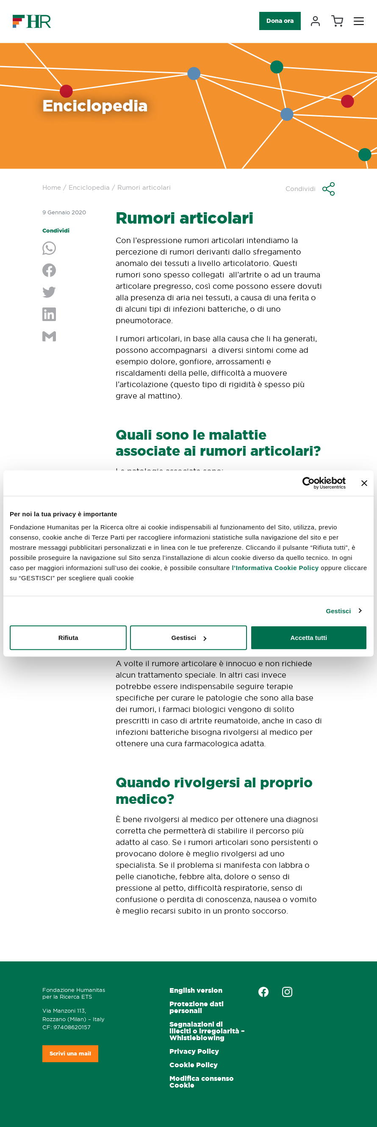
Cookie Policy (193, 1065)
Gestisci (338, 610)
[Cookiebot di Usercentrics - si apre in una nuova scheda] (309, 482)
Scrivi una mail (70, 1053)
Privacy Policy (194, 1051)
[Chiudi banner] (364, 483)
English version (195, 990)
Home (51, 187)
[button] (310, 189)
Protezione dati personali (196, 1007)
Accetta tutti (308, 637)
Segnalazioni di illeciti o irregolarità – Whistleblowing (206, 1031)
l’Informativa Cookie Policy (275, 567)
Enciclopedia (89, 187)
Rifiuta (68, 637)
